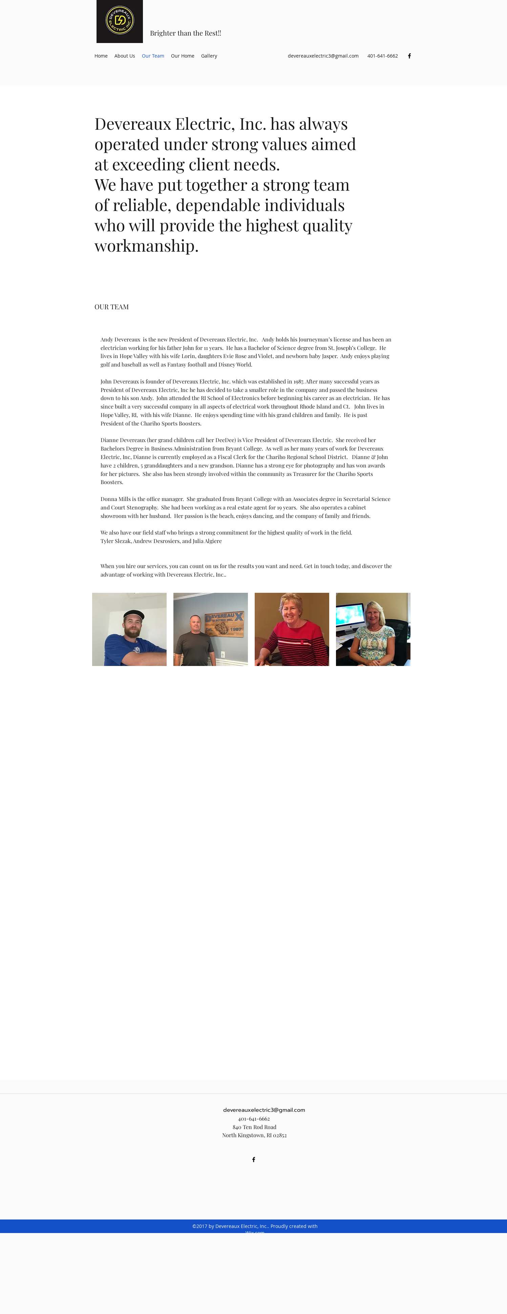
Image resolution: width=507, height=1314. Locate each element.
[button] (129, 629)
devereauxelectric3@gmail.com (323, 56)
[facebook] (409, 56)
